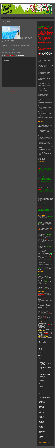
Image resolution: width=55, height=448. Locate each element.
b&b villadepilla (41, 421)
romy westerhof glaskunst (43, 436)
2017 (40, 351)
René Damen (41, 413)
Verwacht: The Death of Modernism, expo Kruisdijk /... (46, 364)
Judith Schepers (41, 406)
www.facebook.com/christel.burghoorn (45, 53)
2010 (40, 361)
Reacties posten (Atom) (11, 91)
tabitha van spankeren (42, 440)
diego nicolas (41, 423)
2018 (40, 349)
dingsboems (41, 425)
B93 (39, 396)
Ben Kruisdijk (41, 398)
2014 (40, 355)
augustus (41, 380)
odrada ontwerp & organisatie (44, 435)
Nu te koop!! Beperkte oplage (45, 374)
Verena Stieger (41, 418)
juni (41, 383)
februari (41, 389)
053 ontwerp (41, 393)
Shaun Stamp (41, 416)
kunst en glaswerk (42, 431)
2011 (40, 359)
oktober (41, 377)
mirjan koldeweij (41, 433)
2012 (40, 358)
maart (41, 387)
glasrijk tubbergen (42, 430)
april (41, 386)
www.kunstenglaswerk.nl (42, 40)
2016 (40, 352)
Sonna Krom (41, 417)
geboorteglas (41, 427)
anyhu (40, 420)
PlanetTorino (41, 411)
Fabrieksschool (41, 403)
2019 (40, 348)
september (42, 379)
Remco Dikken (41, 412)
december (42, 362)
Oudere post (33, 88)
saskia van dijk (41, 437)
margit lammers (41, 432)
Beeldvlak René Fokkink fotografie (44, 397)
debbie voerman (41, 422)
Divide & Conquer (42, 402)
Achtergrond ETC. (14, 17)
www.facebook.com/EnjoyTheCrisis (44, 52)
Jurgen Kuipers (41, 407)
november (42, 376)
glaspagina (41, 428)
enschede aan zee (42, 426)
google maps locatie (42, 341)
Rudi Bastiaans (41, 415)
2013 (40, 356)
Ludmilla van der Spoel (43, 408)
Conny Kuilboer (41, 401)
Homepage (19, 88)
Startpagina (5, 17)
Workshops (23, 17)
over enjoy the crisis (42, 342)
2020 (40, 346)
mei (41, 384)
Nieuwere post (5, 88)
